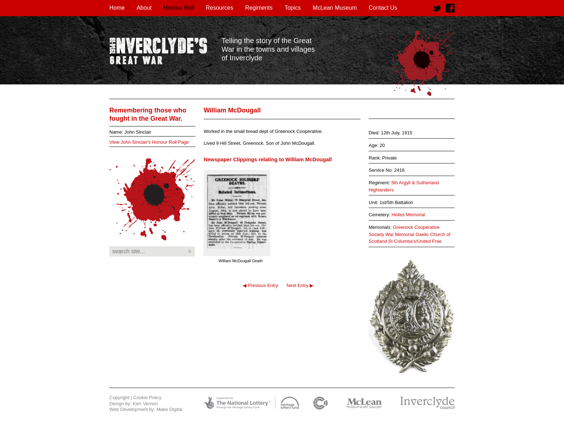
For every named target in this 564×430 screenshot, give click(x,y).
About (144, 8)
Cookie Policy (147, 397)
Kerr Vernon (145, 403)
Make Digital (169, 409)
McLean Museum (335, 8)
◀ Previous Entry (260, 285)
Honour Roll (179, 8)
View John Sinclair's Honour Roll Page (149, 142)
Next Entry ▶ (300, 285)
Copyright (119, 397)
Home (117, 8)
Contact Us (383, 8)
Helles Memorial (408, 214)
